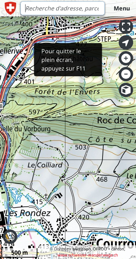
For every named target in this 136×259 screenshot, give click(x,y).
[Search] (63, 8)
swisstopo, (82, 248)
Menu (122, 8)
